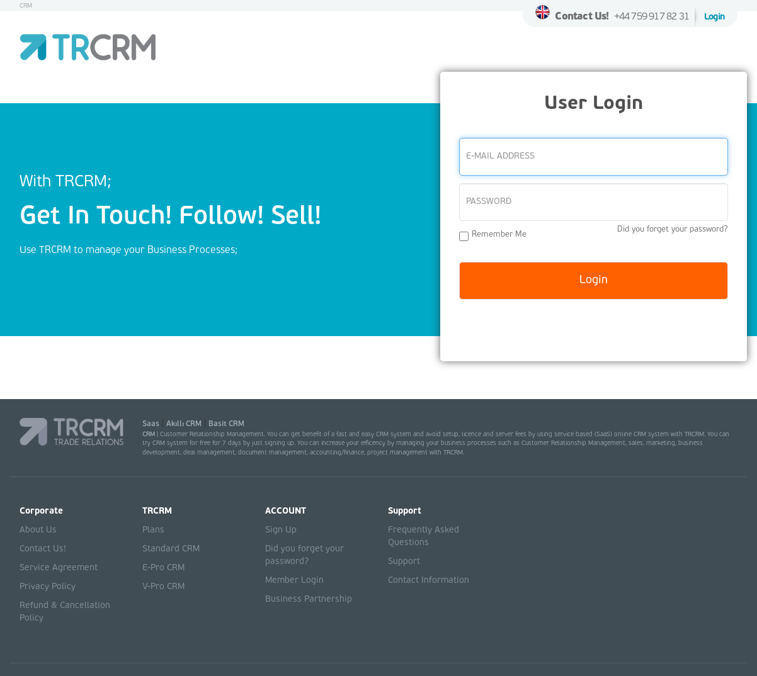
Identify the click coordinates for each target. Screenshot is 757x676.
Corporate (41, 511)
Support (404, 511)
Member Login (294, 580)
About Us (38, 530)
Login (714, 17)
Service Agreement (59, 568)
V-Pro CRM (163, 587)
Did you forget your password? (672, 229)
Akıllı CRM (184, 424)
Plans (153, 530)
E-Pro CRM (163, 568)
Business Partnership (308, 599)
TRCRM (157, 511)
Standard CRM (171, 549)
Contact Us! (581, 17)
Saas (150, 424)
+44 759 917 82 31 (651, 17)
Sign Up (281, 530)
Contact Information (428, 580)
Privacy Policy (48, 587)
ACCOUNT (285, 511)
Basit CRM (226, 424)
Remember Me (492, 235)
